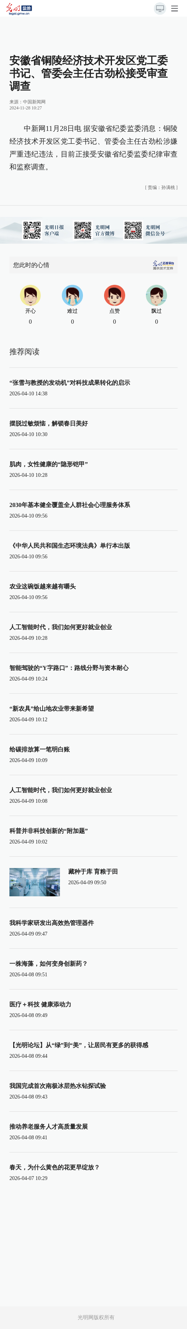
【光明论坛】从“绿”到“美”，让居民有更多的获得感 (78, 1045)
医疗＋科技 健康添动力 (40, 1004)
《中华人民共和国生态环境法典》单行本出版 (69, 545)
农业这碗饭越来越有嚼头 (42, 586)
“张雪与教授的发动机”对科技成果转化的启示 (69, 382)
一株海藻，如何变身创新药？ (48, 963)
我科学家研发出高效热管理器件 (51, 923)
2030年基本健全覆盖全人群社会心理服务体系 (69, 505)
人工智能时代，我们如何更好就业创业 (60, 627)
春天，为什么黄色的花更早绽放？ (54, 1167)
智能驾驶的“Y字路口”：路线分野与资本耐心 (69, 668)
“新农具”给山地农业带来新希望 (51, 708)
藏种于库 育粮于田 (93, 871)
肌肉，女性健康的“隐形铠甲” (48, 464)
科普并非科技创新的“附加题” (48, 831)
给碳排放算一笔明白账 (39, 749)
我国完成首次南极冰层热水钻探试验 (57, 1086)
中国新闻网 (34, 101)
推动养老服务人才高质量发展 (48, 1126)
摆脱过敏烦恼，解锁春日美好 (48, 423)
